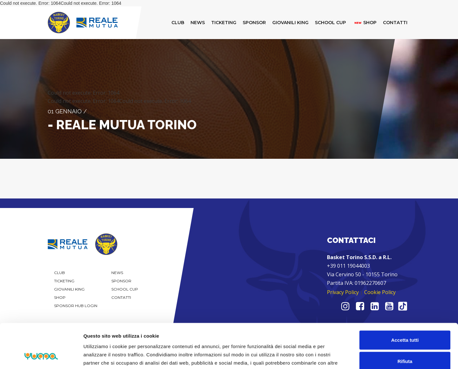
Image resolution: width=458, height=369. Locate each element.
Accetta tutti (405, 299)
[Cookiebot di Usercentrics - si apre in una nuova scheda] (41, 356)
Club (59, 272)
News (117, 272)
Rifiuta (405, 321)
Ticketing (64, 280)
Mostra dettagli (334, 356)
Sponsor (121, 280)
